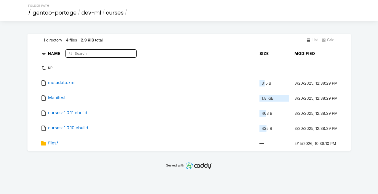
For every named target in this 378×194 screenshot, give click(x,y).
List (312, 39)
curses (115, 12)
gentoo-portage (55, 12)
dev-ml (91, 12)
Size (264, 53)
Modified (304, 53)
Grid (328, 39)
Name (55, 53)
